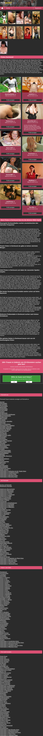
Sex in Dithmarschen (5, 547)
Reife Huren (3, 700)
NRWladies (3, 620)
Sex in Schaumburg (5, 512)
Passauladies (3, 439)
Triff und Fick (3, 544)
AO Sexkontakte (4, 716)
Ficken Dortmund (4, 660)
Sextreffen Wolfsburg (5, 525)
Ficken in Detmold (5, 595)
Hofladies (2, 627)
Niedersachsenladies (5, 696)
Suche (29, 254)
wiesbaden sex (4, 666)
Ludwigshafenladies (5, 450)
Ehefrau (2, 460)
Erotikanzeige (3, 413)
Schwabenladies (4, 516)
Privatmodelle (3, 410)
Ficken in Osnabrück (5, 592)
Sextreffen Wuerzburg (6, 456)
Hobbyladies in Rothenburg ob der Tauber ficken (13, 471)
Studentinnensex (4, 617)
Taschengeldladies (5, 619)
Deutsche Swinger (5, 557)
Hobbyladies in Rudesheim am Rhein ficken (12, 558)
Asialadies (3, 438)
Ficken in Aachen (4, 591)
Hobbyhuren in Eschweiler (7, 504)
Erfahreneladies (4, 713)
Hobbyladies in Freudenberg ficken (9, 641)
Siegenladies (3, 518)
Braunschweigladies (5, 416)
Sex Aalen (2, 515)
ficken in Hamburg (5, 577)
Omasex (2, 640)
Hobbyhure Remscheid (6, 725)
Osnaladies (3, 635)
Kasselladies (3, 434)
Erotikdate (2, 420)
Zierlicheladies (4, 692)
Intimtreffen (3, 576)
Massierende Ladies (5, 435)
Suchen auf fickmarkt (5, 485)
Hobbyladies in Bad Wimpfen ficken (9, 729)
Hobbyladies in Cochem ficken (8, 474)
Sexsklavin (3, 706)
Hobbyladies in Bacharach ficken (9, 644)
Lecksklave (3, 574)
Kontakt (27, 321)
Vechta (2, 457)
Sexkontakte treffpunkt (6, 543)
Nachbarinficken (4, 431)
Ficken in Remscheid (5, 586)
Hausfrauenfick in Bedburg (7, 425)
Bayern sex (3, 671)
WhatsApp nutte (4, 530)
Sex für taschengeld (5, 497)
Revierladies (3, 628)
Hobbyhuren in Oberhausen (7, 685)
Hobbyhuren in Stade (5, 496)
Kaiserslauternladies (5, 452)
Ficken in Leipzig (4, 580)
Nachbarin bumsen (5, 717)
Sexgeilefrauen (4, 728)
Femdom (2, 537)
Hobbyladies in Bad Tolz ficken (8, 559)
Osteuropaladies (4, 709)
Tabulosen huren (4, 541)
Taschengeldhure (4, 526)
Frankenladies (4, 409)
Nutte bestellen (4, 608)
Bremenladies (3, 699)
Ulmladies (2, 443)
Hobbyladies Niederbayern (7, 686)
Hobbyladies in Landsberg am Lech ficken (11, 645)
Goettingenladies (4, 698)
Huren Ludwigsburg (5, 703)
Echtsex (2, 630)
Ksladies (2, 449)
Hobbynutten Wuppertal (6, 689)
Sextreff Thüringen (5, 682)
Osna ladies (3, 695)
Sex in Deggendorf (5, 684)
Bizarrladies (3, 539)
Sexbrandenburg (4, 458)
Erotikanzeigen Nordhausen (7, 414)
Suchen (8, 8)
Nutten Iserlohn (4, 470)
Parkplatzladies (4, 447)
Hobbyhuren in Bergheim (7, 492)
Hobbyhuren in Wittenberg (7, 507)
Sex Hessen (3, 727)
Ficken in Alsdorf (4, 523)
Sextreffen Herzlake (5, 510)
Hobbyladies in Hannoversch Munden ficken (12, 642)
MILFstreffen (3, 442)
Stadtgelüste (3, 626)
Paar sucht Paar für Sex (6, 528)
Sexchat (2, 402)
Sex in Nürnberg (4, 604)
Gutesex (2, 411)
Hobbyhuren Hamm (5, 468)
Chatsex (2, 464)
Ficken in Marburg (5, 587)
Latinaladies (3, 710)
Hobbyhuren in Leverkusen (7, 494)
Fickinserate (3, 501)
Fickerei (2, 606)
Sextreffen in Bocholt (5, 427)
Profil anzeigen (10, 100)
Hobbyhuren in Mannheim (7, 505)
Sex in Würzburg (4, 601)
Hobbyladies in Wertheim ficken (8, 561)
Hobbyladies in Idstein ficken (8, 734)
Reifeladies (3, 693)
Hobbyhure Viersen (5, 722)
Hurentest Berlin (4, 552)
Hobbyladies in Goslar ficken (8, 562)
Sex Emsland (3, 511)
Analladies (3, 704)
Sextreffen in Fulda (5, 598)
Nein (29, 382)
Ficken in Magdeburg (5, 594)
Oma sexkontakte (5, 711)
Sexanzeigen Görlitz (5, 616)
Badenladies (3, 407)
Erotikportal (3, 508)
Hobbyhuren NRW (5, 536)
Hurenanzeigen (4, 573)
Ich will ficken (3, 404)
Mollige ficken (3, 605)
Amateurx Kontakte (5, 720)
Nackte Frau (3, 432)
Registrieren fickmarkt (6, 486)
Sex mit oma (3, 707)
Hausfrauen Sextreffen (6, 421)
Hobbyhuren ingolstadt (6, 680)
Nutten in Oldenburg (5, 691)
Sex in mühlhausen (5, 681)
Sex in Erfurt (3, 678)
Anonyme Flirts (4, 721)
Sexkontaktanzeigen (5, 498)
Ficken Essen (3, 656)
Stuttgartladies (4, 624)
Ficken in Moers (4, 529)
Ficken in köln (3, 579)
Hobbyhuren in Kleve (5, 670)
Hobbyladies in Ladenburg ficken (9, 735)
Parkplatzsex (3, 572)
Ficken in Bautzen (5, 584)
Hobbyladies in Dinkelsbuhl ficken (9, 731)
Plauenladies (3, 446)
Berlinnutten (3, 551)
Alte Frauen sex (4, 546)
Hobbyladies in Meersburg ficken (9, 475)
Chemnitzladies (4, 623)
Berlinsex (2, 631)
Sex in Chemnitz (4, 674)
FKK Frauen (3, 555)
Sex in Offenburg (4, 667)
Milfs (1, 610)
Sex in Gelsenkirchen (6, 677)
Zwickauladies (4, 637)
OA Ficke (2, 540)
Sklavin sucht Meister (6, 554)
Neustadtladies (4, 467)
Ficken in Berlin (4, 583)
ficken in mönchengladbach (7, 668)
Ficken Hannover (4, 659)
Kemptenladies (4, 465)
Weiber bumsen (4, 633)
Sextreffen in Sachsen (6, 440)
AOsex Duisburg (4, 714)
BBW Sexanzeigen (5, 550)
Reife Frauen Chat (5, 634)
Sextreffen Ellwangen (6, 428)
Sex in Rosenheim (5, 602)
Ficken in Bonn (4, 590)
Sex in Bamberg (4, 612)
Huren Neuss (3, 702)
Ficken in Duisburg (5, 581)
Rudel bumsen (4, 718)
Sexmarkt (2, 522)
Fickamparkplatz (4, 461)
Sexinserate (3, 724)
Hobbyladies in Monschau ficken (8, 476)
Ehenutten (3, 422)
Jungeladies (3, 622)
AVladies (2, 521)
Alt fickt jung (3, 609)
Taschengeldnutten (5, 613)
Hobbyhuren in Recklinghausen (8, 503)
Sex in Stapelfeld (4, 514)
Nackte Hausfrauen (5, 638)
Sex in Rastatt (4, 675)
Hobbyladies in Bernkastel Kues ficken (10, 732)
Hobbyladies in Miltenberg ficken (9, 646)
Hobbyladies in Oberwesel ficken (9, 564)
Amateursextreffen (5, 615)
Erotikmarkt (3, 663)
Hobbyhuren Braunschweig (7, 489)
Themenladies (4, 406)
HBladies (2, 534)
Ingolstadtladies (4, 453)
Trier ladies (3, 664)
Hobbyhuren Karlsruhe (6, 688)
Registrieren (38, 8)
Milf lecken (3, 463)
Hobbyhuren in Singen (6, 493)
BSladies (2, 454)
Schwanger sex (4, 532)
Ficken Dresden (4, 662)
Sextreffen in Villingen (6, 599)
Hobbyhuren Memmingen (7, 490)
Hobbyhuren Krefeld (5, 673)
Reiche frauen (4, 533)
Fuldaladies (3, 519)
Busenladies (3, 436)
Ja (14, 382)
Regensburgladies (5, 445)
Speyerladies (3, 403)
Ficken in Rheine (4, 500)
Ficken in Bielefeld (5, 588)
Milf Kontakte (3, 418)
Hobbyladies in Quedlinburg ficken (9, 472)
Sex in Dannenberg (5, 424)
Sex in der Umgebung (6, 548)
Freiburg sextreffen (5, 597)
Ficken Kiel (3, 657)
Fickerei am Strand (5, 429)
